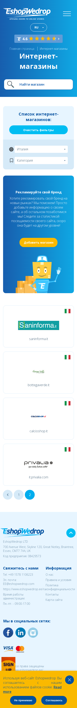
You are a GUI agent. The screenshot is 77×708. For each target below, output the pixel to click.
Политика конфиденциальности (60, 587)
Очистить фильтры (38, 130)
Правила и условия (58, 580)
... (8, 494)
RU (36, 27)
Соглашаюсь (54, 700)
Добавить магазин (38, 242)
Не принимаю (23, 700)
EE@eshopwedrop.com (18, 584)
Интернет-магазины (54, 49)
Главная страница (22, 49)
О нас (49, 574)
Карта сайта (54, 600)
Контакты (52, 594)
